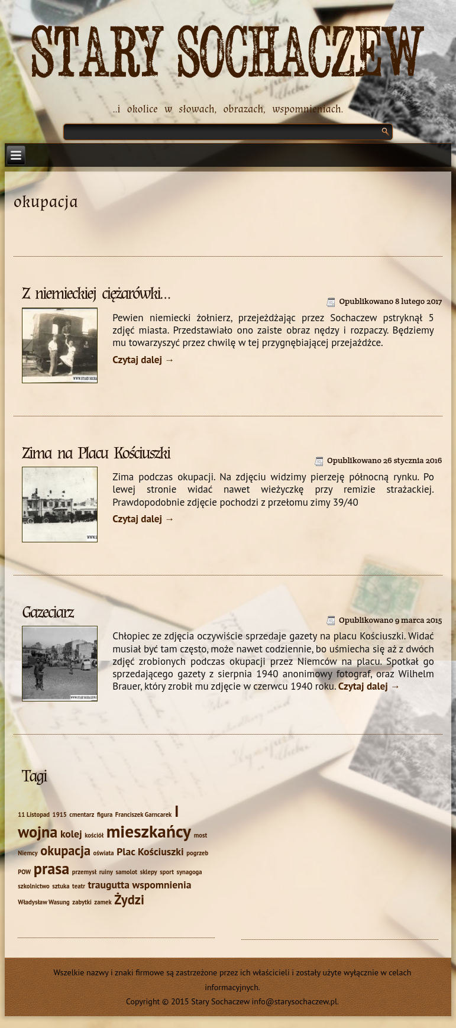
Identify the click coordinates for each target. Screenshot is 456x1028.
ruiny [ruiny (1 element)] (106, 872)
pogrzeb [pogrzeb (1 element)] (197, 853)
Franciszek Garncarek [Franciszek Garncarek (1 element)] (143, 814)
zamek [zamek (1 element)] (102, 902)
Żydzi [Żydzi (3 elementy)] (129, 899)
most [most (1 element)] (201, 835)
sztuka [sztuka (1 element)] (60, 886)
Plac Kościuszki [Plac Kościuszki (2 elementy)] (150, 851)
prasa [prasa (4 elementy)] (51, 868)
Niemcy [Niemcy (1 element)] (27, 853)
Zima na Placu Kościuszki (95, 453)
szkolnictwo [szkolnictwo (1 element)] (33, 886)
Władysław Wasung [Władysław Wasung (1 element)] (43, 902)
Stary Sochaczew (228, 54)
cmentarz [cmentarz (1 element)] (81, 814)
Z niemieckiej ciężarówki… (95, 293)
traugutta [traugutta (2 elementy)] (109, 884)
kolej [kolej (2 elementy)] (71, 833)
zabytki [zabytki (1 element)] (81, 902)
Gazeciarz (47, 612)
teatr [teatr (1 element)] (78, 886)
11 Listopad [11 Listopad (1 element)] (34, 814)
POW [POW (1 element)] (24, 872)
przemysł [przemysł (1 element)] (84, 872)
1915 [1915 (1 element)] (60, 814)
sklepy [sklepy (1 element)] (148, 872)
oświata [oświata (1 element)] (103, 853)
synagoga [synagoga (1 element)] (189, 872)
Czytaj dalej (143, 359)
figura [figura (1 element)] (104, 814)
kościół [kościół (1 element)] (94, 835)
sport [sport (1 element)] (167, 872)
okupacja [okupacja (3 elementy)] (65, 850)
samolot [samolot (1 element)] (126, 872)
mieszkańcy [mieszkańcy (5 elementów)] (148, 831)
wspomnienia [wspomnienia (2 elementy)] (162, 884)
